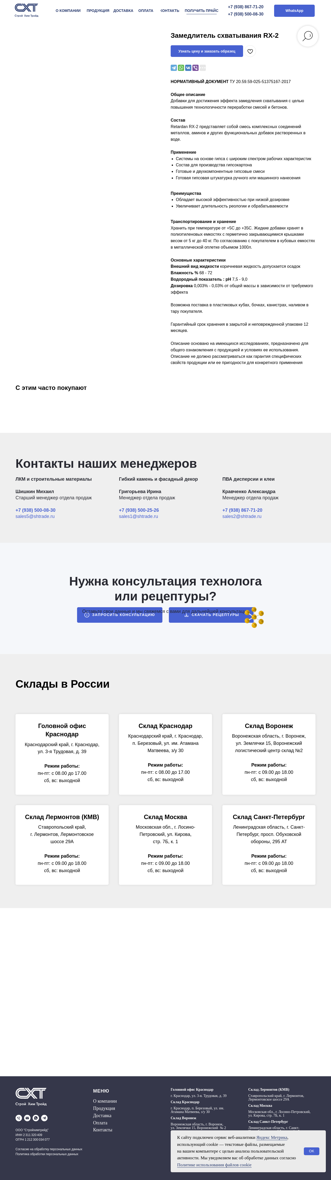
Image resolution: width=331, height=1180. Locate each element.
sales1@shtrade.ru (138, 516)
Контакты (102, 1129)
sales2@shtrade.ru (241, 516)
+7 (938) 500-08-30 (246, 14)
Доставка (102, 1115)
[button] (202, 11)
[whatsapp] (36, 1118)
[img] (26, 10)
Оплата (100, 1122)
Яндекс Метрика (272, 1137)
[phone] (19, 1118)
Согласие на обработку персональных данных (49, 1149)
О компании (105, 1101)
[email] (27, 1118)
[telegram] (44, 1118)
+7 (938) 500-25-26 (139, 510)
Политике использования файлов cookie (214, 1164)
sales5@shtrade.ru (35, 516)
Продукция (104, 1108)
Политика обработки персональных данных (47, 1154)
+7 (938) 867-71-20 (246, 7)
